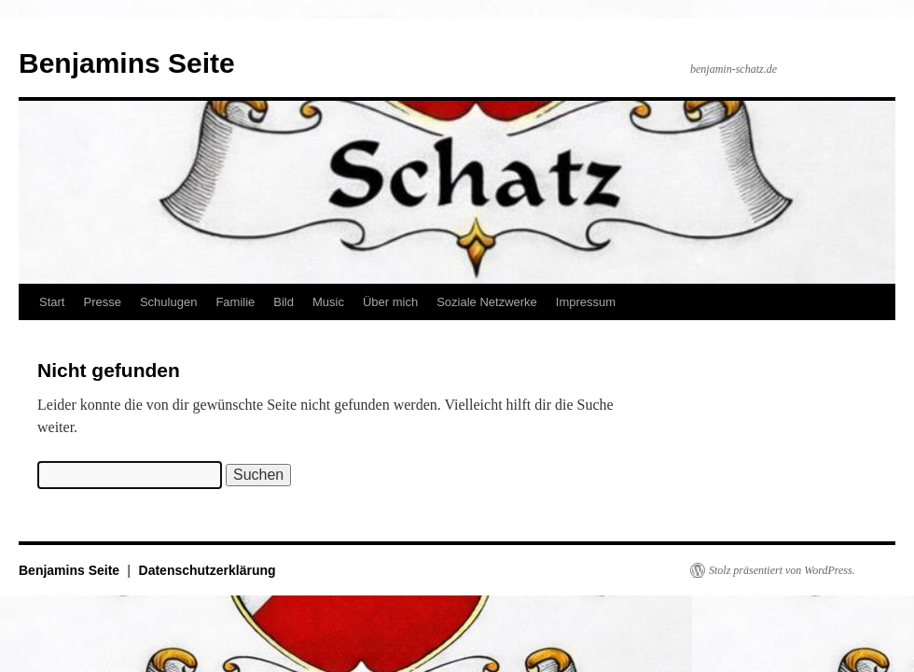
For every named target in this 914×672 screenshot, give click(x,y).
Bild (283, 302)
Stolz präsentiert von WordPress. (782, 570)
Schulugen (168, 302)
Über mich (390, 302)
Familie (235, 302)
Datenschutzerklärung (207, 570)
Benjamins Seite (127, 63)
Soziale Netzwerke (486, 302)
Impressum (586, 302)
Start (51, 302)
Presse (101, 302)
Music (328, 302)
